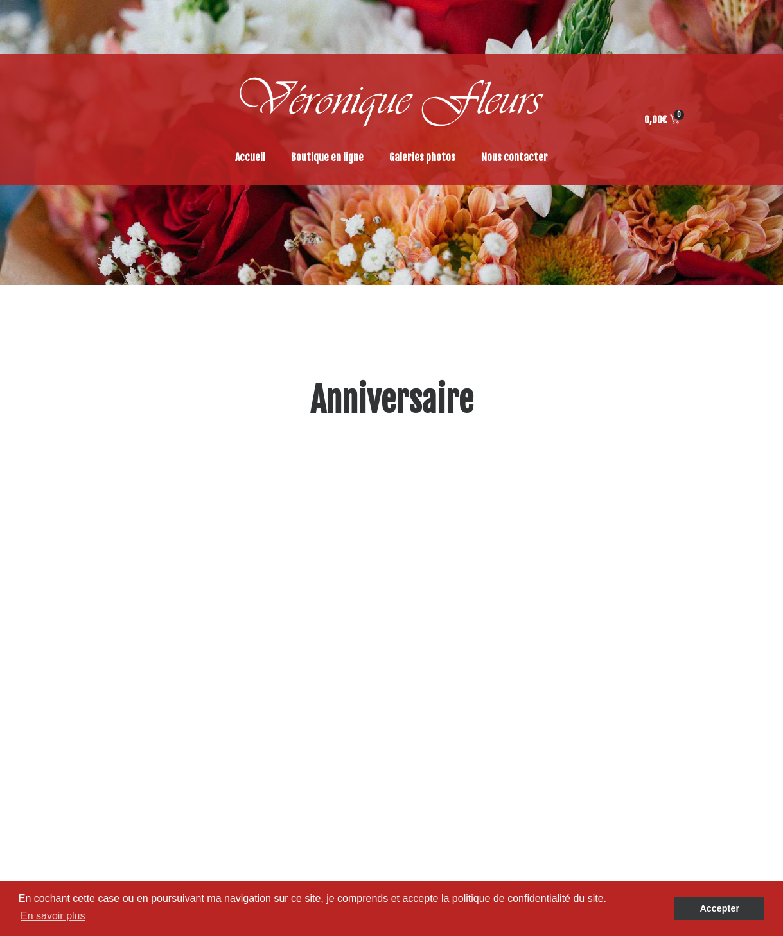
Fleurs (623, 666)
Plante (623, 651)
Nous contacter (514, 157)
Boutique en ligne (327, 157)
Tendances (632, 635)
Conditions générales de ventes (490, 666)
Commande (447, 681)
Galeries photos (422, 157)
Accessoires (635, 712)
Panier (438, 697)
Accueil (250, 157)
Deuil (620, 681)
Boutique (443, 651)
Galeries (441, 635)
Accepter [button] (719, 908)
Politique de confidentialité (482, 728)
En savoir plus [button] (53, 915)
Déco (620, 697)
